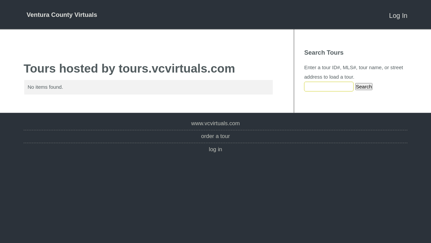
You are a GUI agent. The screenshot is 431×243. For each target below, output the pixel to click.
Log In (398, 15)
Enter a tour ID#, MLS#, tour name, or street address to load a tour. (353, 72)
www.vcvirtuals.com (215, 123)
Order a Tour (215, 136)
